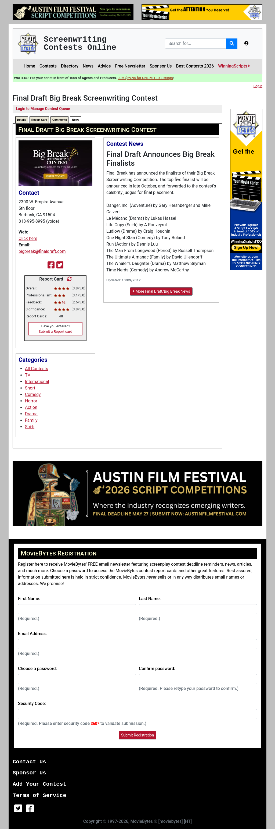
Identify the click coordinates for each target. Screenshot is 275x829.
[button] (246, 43)
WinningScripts (234, 66)
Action (31, 407)
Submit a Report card (55, 332)
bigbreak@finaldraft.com (42, 251)
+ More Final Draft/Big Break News (161, 291)
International (37, 381)
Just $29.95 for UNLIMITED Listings (145, 78)
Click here (28, 238)
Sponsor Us (161, 66)
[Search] (195, 43)
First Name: (29, 598)
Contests (48, 66)
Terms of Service (39, 795)
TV (27, 375)
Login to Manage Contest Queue (43, 109)
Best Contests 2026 (195, 66)
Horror (31, 400)
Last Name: (150, 598)
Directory (69, 66)
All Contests (36, 368)
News (88, 66)
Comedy (33, 394)
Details (21, 120)
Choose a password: (37, 668)
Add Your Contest (39, 784)
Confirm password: (157, 668)
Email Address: (32, 633)
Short (30, 388)
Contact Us (29, 762)
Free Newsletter (130, 66)
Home (29, 66)
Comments (59, 120)
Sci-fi (29, 426)
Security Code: (32, 703)
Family (31, 420)
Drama (31, 413)
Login (258, 86)
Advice (104, 66)
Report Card (39, 120)
